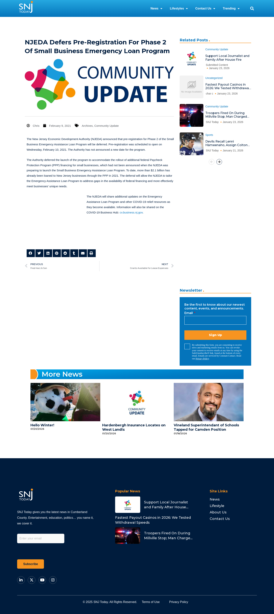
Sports (209, 134)
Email (189, 313)
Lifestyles (179, 8)
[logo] (26, 8)
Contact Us (205, 8)
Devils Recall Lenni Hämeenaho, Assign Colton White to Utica (226, 143)
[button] (252, 8)
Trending (231, 8)
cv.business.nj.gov (131, 212)
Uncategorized (213, 78)
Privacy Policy (202, 358)
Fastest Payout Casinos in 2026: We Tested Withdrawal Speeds (227, 86)
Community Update (106, 125)
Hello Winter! (42, 425)
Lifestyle (217, 506)
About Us (218, 512)
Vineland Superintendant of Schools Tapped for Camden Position (206, 427)
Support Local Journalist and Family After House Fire (227, 57)
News (156, 8)
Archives (87, 125)
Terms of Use (151, 602)
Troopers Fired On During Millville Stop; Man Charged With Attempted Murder (226, 115)
